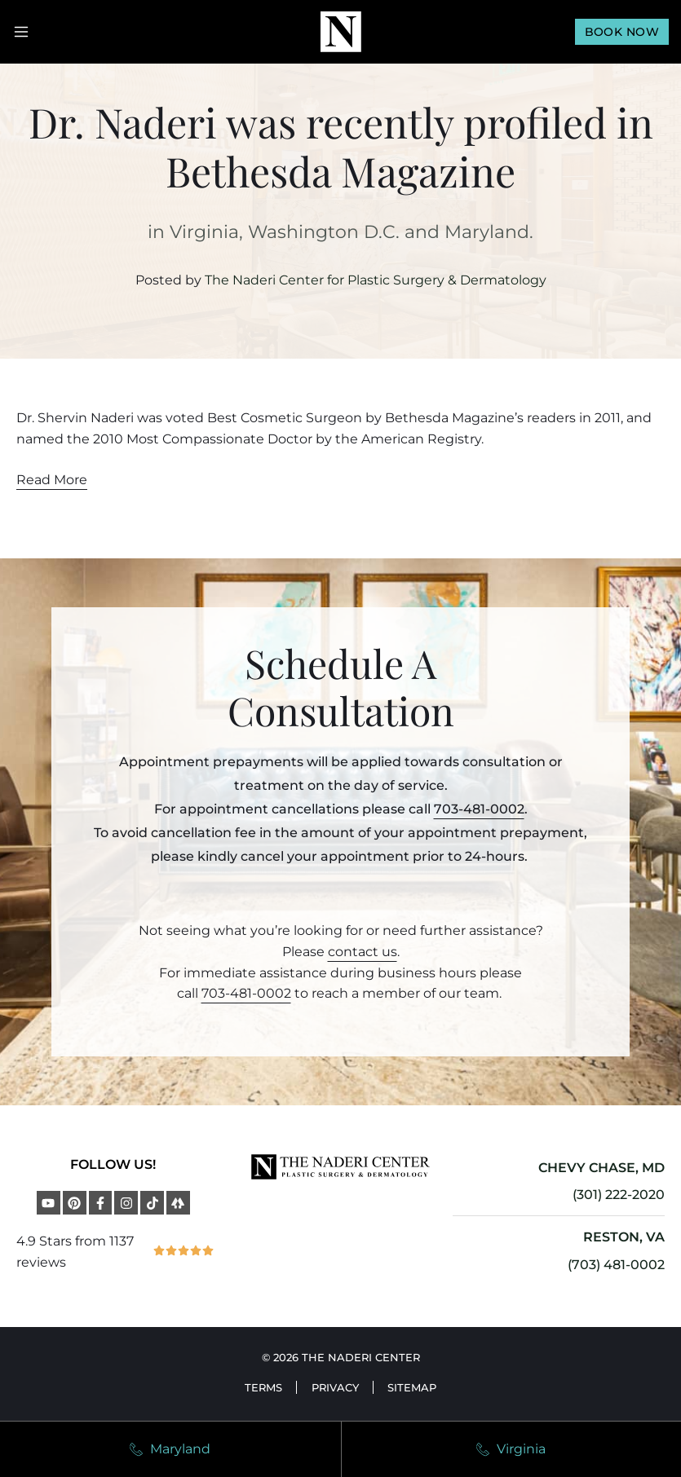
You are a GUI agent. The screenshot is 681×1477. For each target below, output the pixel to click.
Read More (51, 479)
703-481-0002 (479, 809)
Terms (259, 1387)
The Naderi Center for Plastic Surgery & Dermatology (375, 280)
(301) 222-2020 (619, 1194)
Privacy (335, 1387)
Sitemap (416, 1387)
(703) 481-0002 (616, 1264)
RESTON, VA (624, 1237)
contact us (362, 951)
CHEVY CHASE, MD (601, 1167)
